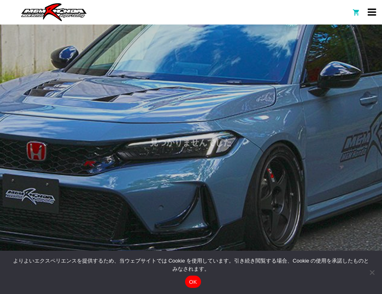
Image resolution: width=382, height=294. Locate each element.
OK (193, 282)
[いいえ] (372, 272)
